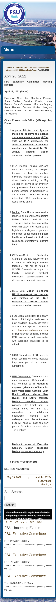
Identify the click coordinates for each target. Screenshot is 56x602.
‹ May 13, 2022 (13, 477)
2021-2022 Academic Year (25, 70)
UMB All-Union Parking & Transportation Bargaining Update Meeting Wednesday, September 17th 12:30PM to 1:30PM (28, 515)
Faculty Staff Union (20, 31)
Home (8, 67)
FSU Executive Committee (25, 555)
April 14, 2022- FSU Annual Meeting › (43, 481)
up (28, 477)
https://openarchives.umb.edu (32, 330)
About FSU (17, 67)
